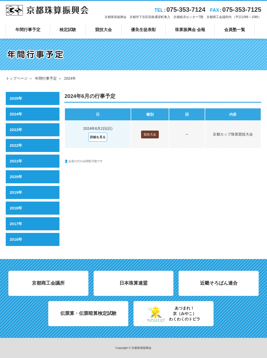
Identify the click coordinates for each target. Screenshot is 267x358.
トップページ (17, 78)
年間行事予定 (46, 78)
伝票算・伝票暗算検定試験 (88, 313)
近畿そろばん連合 (219, 283)
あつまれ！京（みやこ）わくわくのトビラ (184, 313)
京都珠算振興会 (47, 10)
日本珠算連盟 (133, 283)
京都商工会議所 (48, 283)
